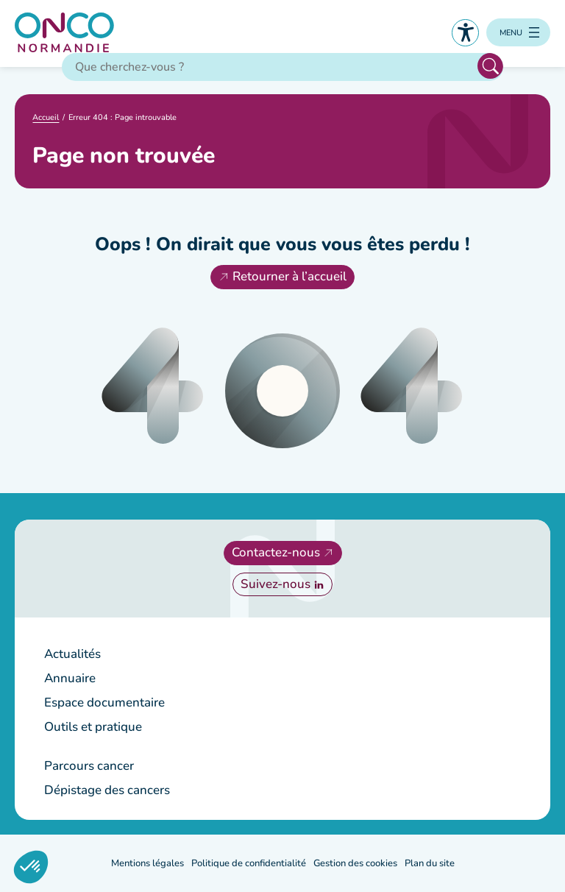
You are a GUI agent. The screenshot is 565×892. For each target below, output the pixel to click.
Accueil (45, 117)
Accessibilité (465, 32)
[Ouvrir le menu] (518, 32)
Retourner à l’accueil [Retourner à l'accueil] (289, 276)
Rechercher (490, 66)
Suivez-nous (275, 584)
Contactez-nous (276, 552)
